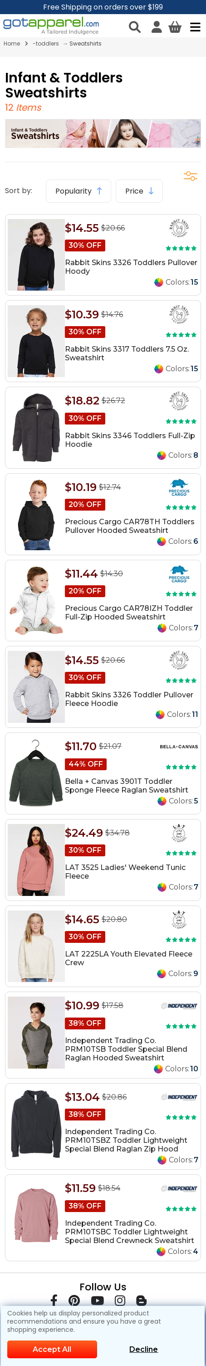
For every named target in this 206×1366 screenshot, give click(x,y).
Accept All (52, 1349)
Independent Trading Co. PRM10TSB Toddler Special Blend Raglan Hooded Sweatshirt (126, 1049)
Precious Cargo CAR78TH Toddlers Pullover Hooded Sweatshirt (130, 526)
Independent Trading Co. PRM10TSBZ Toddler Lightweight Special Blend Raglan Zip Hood (126, 1140)
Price (139, 191)
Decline (143, 1349)
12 (10, 107)
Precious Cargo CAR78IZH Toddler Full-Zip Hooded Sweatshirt (129, 612)
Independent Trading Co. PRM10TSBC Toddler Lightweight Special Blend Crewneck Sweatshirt (129, 1232)
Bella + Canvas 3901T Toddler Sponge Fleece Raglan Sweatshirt (126, 785)
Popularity (78, 191)
